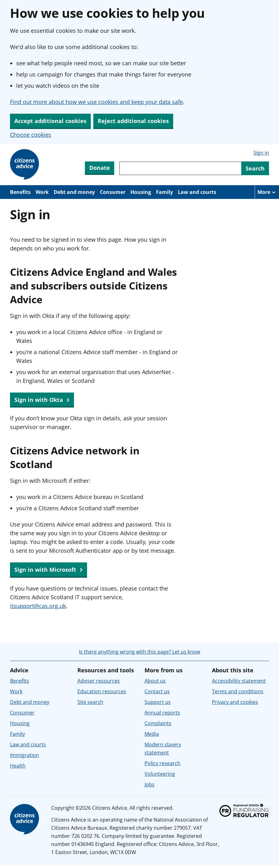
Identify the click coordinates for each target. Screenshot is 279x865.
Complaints (157, 723)
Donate (99, 167)
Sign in (261, 152)
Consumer (112, 192)
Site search (90, 702)
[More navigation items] (267, 192)
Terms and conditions (237, 691)
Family (164, 192)
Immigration (24, 755)
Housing (140, 192)
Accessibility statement (239, 680)
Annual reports (162, 712)
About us (155, 680)
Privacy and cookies (235, 702)
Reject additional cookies (133, 121)
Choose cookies (30, 134)
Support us (157, 702)
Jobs (149, 784)
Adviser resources (98, 680)
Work (42, 192)
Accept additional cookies (50, 121)
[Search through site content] (180, 168)
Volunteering (159, 773)
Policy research (162, 763)
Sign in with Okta (42, 400)
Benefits (20, 192)
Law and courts (197, 192)
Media (151, 733)
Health (18, 765)
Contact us (157, 691)
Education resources (101, 691)
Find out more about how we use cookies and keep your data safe (96, 102)
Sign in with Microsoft (48, 570)
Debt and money (74, 192)
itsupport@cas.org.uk (38, 606)
